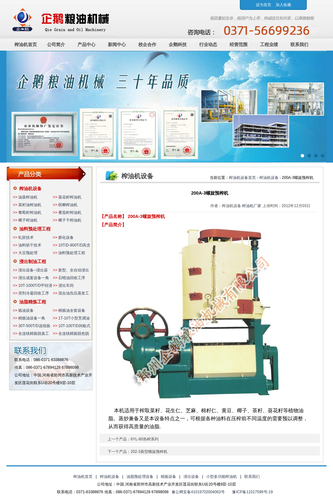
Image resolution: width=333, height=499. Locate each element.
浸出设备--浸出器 (33, 270)
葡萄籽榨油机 (29, 212)
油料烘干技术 (29, 245)
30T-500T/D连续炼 (34, 326)
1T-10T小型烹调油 (74, 318)
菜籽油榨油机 (29, 205)
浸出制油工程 (32, 261)
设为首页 (263, 5)
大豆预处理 (27, 253)
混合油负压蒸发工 (73, 293)
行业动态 (208, 44)
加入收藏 (283, 5)
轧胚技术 (26, 237)
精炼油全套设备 (71, 310)
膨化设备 (66, 237)
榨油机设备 (30, 188)
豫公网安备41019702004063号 (198, 492)
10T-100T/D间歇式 (74, 326)
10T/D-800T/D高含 (74, 245)
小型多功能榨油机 (221, 476)
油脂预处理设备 (139, 476)
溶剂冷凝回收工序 (33, 293)
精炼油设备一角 (31, 318)
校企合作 (147, 44)
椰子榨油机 (27, 220)
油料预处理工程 (35, 228)
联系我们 (299, 44)
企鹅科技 (178, 44)
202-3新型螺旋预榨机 (149, 451)
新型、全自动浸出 (73, 270)
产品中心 (86, 44)
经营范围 (239, 44)
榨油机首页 (25, 44)
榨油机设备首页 (242, 177)
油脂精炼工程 (32, 301)
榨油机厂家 (251, 206)
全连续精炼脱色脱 (73, 333)
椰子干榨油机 (69, 220)
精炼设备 (168, 476)
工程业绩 (269, 44)
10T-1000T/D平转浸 (35, 285)
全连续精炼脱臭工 (33, 333)
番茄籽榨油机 (69, 212)
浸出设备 (191, 476)
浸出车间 (66, 285)
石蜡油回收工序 (71, 278)
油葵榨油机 (27, 197)
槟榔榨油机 (67, 205)
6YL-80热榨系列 (144, 439)
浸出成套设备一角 (33, 278)
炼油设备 (26, 310)
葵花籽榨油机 (69, 197)
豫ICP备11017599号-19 (252, 492)
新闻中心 (117, 44)
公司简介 (56, 44)
